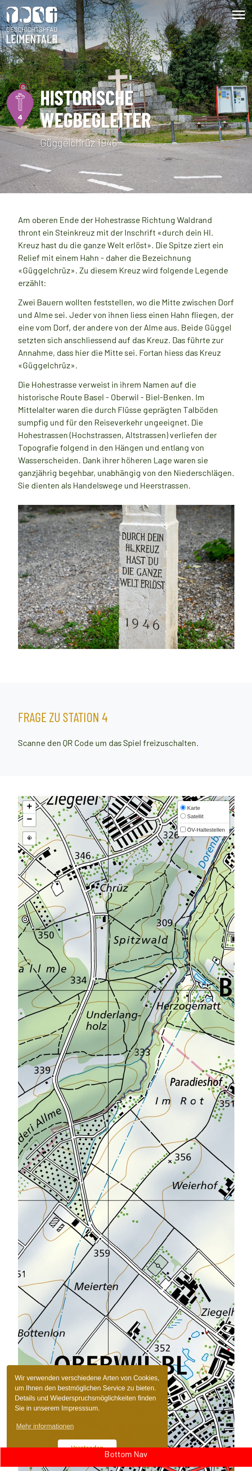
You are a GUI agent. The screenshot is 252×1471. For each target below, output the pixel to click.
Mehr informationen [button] (45, 1426)
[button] (29, 807)
